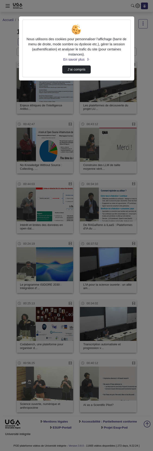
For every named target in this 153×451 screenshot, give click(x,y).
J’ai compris (76, 69)
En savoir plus (76, 59)
